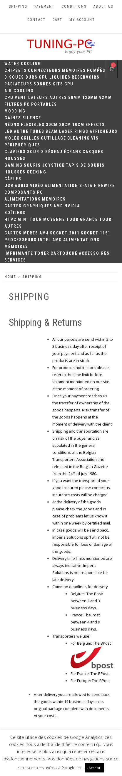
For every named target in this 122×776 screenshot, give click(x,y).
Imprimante (18, 253)
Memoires (74, 70)
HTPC (10, 219)
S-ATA (86, 185)
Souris (35, 151)
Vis (95, 138)
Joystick (53, 165)
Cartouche (64, 253)
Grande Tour (96, 219)
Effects (95, 124)
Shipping (18, 6)
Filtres (13, 104)
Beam (52, 131)
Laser (66, 131)
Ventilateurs (31, 97)
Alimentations (22, 199)
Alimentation (61, 185)
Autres (58, 97)
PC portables (40, 104)
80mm (74, 97)
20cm (65, 124)
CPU (68, 84)
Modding (15, 111)
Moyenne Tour (61, 219)
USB (9, 185)
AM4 (44, 233)
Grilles (30, 138)
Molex (12, 138)
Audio (22, 185)
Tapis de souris (85, 165)
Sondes (42, 84)
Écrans (72, 151)
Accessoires (94, 253)
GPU (43, 77)
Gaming (13, 165)
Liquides (60, 77)
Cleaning (78, 138)
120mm (90, 97)
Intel (44, 239)
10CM (78, 124)
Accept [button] (94, 767)
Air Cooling (19, 90)
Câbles (12, 178)
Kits (58, 84)
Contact (36, 20)
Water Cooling (22, 63)
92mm (105, 97)
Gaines (12, 117)
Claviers (15, 151)
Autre (21, 131)
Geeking (36, 172)
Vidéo (37, 185)
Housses (15, 158)
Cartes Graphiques (28, 205)
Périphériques (22, 145)
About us (103, 6)
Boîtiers (15, 212)
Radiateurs (18, 84)
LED (8, 131)
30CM (52, 124)
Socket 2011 (65, 233)
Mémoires (54, 199)
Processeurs (20, 239)
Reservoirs (86, 77)
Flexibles (33, 124)
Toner (41, 253)
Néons (12, 124)
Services (15, 260)
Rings (81, 131)
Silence (31, 117)
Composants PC (23, 192)
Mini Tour (30, 219)
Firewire (104, 185)
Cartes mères (21, 233)
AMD (58, 205)
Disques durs (21, 77)
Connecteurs (44, 70)
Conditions (74, 6)
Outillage (53, 138)
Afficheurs (104, 131)
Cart (57, 20)
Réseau (54, 151)
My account (82, 20)
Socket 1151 (96, 233)
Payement (44, 6)
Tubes (37, 131)
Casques (93, 151)
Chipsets (15, 70)
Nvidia (72, 205)
